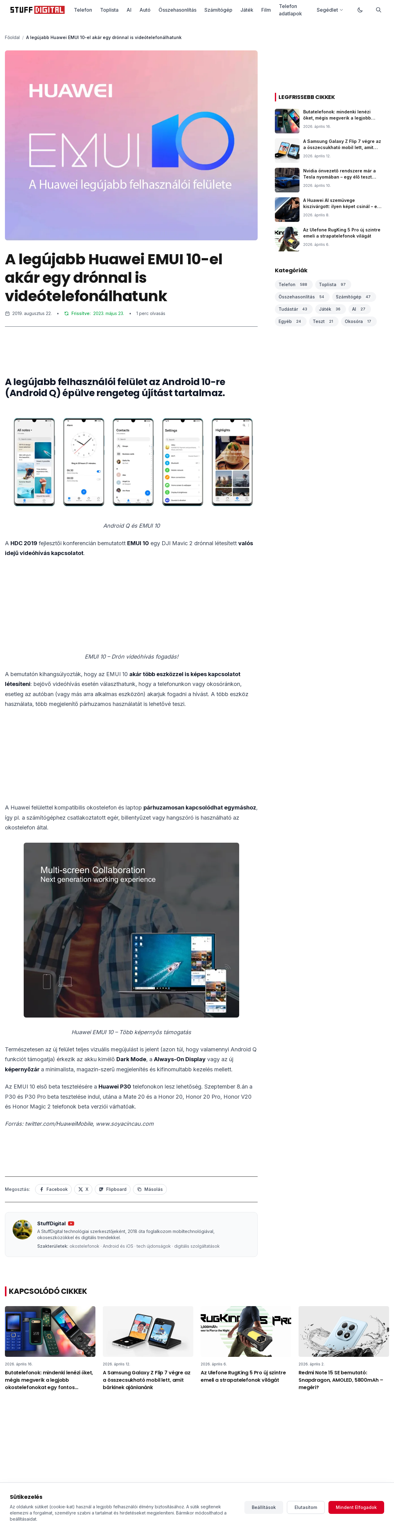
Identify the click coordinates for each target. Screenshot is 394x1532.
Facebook (53, 1189)
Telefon (83, 10)
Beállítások (264, 1507)
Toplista (109, 10)
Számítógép (218, 10)
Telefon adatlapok (290, 10)
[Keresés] (378, 9)
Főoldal (12, 37)
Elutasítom (306, 1507)
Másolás (150, 1189)
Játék (246, 10)
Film (266, 10)
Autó (145, 10)
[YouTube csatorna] (71, 1223)
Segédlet (330, 10)
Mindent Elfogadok (356, 1507)
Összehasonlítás (177, 10)
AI (129, 10)
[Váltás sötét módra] (360, 9)
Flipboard (113, 1189)
